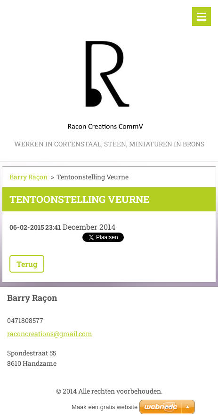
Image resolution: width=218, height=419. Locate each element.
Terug (26, 264)
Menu (201, 16)
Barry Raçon (28, 176)
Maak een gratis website (104, 407)
